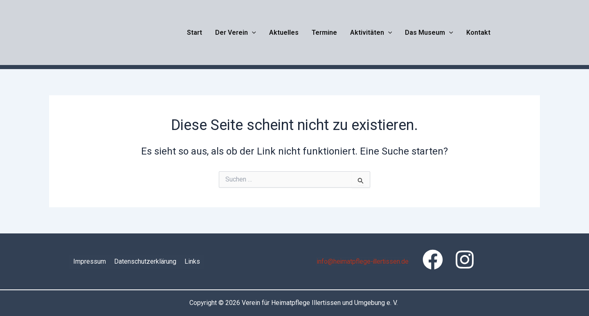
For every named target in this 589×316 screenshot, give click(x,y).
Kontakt (478, 32)
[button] (252, 33)
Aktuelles (284, 32)
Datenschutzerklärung (145, 261)
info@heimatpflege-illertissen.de (363, 261)
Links (192, 261)
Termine (324, 32)
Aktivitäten (371, 33)
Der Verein (235, 33)
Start (194, 32)
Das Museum (429, 33)
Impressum (89, 261)
